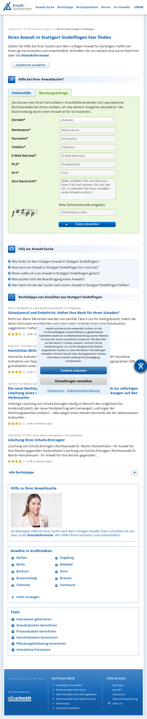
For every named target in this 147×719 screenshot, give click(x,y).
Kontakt (117, 689)
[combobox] (87, 120)
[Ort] (87, 173)
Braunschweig (26, 578)
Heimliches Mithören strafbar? (34, 350)
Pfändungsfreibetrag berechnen (41, 643)
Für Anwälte (122, 7)
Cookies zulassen (73, 370)
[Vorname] (87, 138)
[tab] (30, 64)
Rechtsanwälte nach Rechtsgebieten (76, 694)
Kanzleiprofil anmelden (69, 685)
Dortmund (67, 585)
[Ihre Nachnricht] (87, 189)
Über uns (117, 703)
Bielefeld (66, 564)
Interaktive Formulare (33, 649)
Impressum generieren (34, 619)
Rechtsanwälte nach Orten (71, 689)
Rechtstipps (65, 7)
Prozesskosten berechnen (36, 631)
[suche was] (28, 19)
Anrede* (18, 120)
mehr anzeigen (28, 597)
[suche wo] (80, 19)
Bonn (64, 571)
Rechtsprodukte (87, 7)
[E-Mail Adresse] (87, 156)
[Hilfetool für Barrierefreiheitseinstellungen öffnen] (140, 366)
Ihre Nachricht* (24, 181)
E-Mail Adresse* (24, 155)
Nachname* (21, 130)
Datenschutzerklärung (83, 390)
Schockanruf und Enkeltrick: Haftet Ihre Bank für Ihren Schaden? (63, 312)
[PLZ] (87, 164)
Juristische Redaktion (68, 707)
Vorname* (20, 138)
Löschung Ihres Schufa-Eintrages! (36, 440)
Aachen (21, 558)
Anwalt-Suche (45, 7)
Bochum (22, 571)
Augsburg (67, 558)
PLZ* (15, 164)
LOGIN (138, 7)
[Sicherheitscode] (87, 212)
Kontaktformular (35, 55)
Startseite (117, 685)
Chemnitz (23, 585)
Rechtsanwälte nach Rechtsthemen (76, 698)
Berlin (20, 564)
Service (106, 7)
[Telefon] (87, 147)
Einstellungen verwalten (73, 381)
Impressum (56, 390)
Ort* (15, 172)
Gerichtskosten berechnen (37, 637)
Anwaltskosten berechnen (36, 625)
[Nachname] (87, 130)
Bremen (66, 578)
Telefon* (18, 147)
